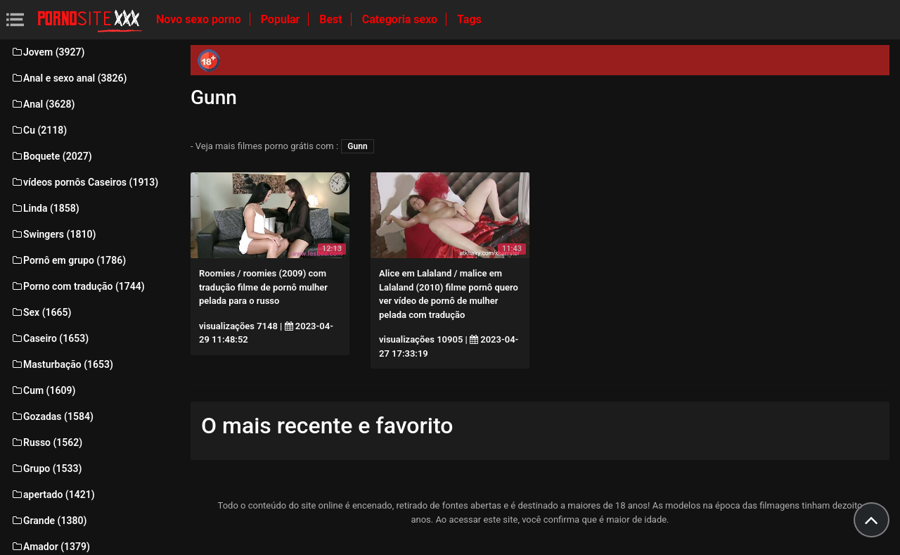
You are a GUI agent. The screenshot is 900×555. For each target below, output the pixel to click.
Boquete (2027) (51, 156)
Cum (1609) (43, 390)
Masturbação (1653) (62, 364)
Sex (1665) (41, 312)
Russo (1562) (46, 442)
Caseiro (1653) (50, 338)
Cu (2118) (39, 130)
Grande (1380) (48, 520)
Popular (282, 19)
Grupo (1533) (46, 468)
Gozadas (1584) (52, 416)
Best (332, 19)
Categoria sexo (401, 19)
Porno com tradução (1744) (78, 286)
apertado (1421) (53, 494)
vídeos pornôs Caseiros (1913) (84, 182)
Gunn (357, 146)
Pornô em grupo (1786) (68, 260)
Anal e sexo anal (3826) (69, 78)
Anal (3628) (43, 104)
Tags (469, 19)
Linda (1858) (45, 208)
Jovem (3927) (48, 52)
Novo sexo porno (200, 19)
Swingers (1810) (53, 234)
